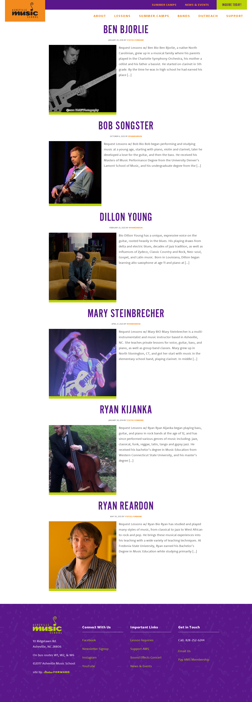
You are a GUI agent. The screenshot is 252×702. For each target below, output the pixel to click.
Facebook (89, 640)
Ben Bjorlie (126, 30)
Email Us (184, 651)
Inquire (232, 5)
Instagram (89, 657)
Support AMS (139, 649)
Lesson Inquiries (141, 640)
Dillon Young (126, 217)
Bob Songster (126, 126)
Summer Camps (164, 5)
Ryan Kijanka (126, 410)
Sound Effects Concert (146, 657)
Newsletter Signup (95, 649)
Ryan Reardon (126, 506)
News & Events (197, 5)
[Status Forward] (56, 672)
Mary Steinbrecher (126, 314)
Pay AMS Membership (193, 659)
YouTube (88, 666)
